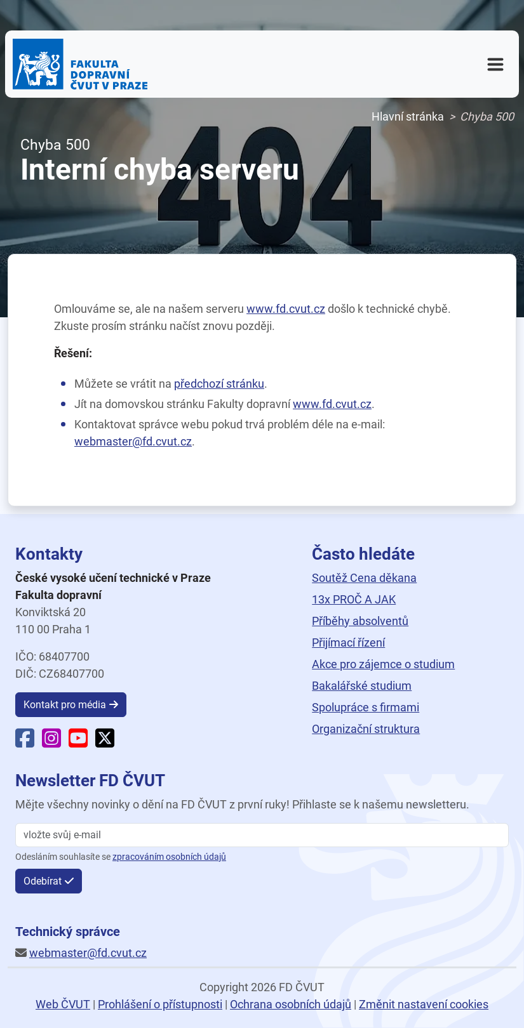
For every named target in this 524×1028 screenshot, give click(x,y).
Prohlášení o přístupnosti (160, 1004)
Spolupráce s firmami (365, 707)
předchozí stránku (219, 383)
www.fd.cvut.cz (285, 308)
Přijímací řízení (348, 642)
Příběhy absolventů (360, 621)
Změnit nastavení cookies (423, 1004)
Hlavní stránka (408, 116)
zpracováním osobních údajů (169, 857)
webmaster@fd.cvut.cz (133, 441)
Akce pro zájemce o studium (383, 664)
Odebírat (43, 881)
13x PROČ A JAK (354, 599)
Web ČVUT (63, 1004)
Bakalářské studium (362, 685)
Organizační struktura (366, 728)
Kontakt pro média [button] (65, 705)
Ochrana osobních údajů (290, 1004)
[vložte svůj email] (262, 835)
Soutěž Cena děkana (364, 577)
